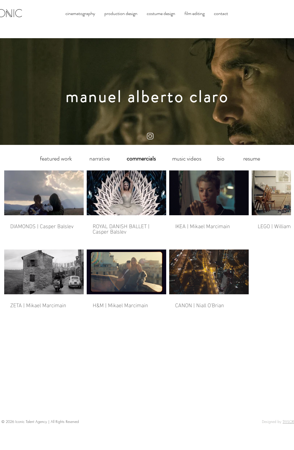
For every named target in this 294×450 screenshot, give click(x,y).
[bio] (220, 159)
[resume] (251, 159)
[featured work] (55, 159)
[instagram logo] (150, 136)
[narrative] (99, 159)
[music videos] (186, 159)
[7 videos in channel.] (147, 241)
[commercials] (141, 159)
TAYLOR (288, 421)
